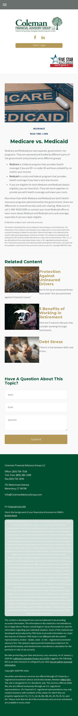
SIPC (69, 679)
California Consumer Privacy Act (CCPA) (31, 658)
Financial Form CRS (17, 506)
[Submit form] (36, 439)
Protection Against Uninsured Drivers (50, 277)
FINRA (63, 679)
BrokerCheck (11, 515)
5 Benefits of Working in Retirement (52, 312)
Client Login (39, 45)
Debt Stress (51, 341)
